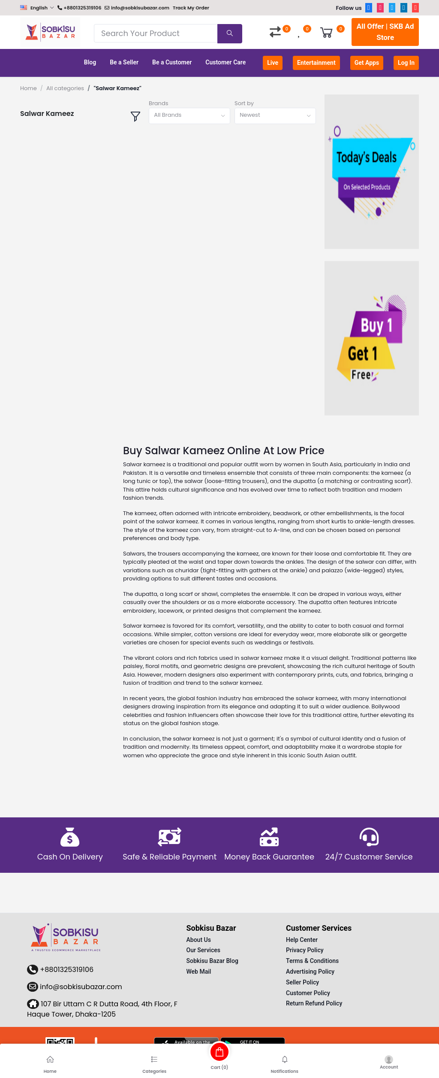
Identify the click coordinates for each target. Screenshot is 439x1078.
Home (28, 88)
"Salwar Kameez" (117, 88)
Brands (158, 103)
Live (272, 62)
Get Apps (367, 62)
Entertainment (316, 62)
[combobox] (189, 116)
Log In (406, 62)
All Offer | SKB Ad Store (385, 32)
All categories (65, 88)
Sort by (244, 103)
